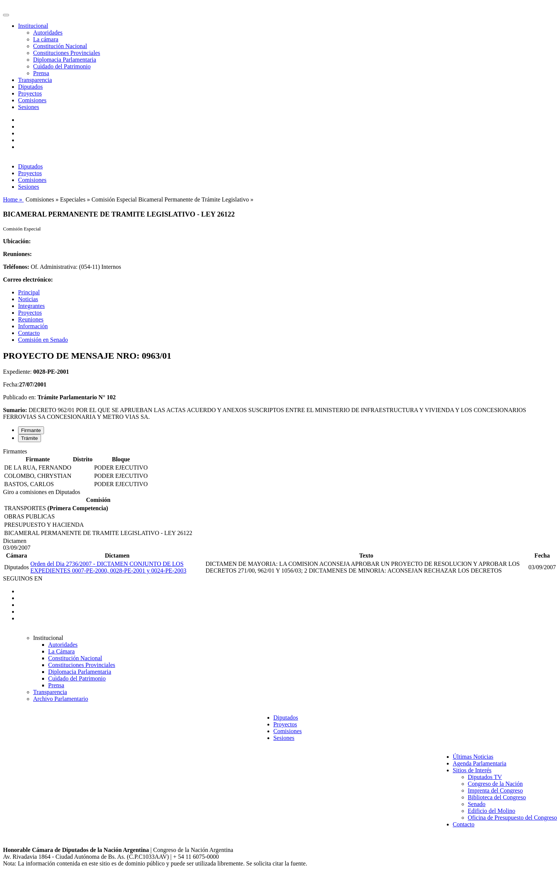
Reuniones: (17, 254)
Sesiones (28, 107)
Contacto (29, 333)
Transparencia (35, 80)
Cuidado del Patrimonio (62, 66)
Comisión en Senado (43, 339)
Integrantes (31, 306)
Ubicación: (17, 241)
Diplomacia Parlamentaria (64, 59)
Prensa (41, 73)
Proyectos (30, 93)
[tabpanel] (280, 468)
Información (33, 326)
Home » (13, 199)
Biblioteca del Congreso (497, 797)
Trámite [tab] (29, 438)
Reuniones (31, 319)
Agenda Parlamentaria (480, 763)
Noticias (28, 299)
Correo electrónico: (28, 279)
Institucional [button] (33, 26)
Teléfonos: (16, 267)
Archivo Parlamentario (60, 699)
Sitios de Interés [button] (472, 770)
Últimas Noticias (473, 756)
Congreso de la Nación (495, 784)
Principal (29, 292)
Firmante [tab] (31, 430)
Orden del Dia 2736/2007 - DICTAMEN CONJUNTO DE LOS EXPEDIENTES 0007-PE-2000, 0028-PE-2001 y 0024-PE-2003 (108, 567)
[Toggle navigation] (6, 15)
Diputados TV (485, 777)
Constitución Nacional (60, 46)
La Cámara (61, 651)
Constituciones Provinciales (66, 53)
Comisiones (32, 100)
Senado (477, 804)
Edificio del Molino (491, 811)
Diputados (30, 86)
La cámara (45, 39)
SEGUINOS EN (22, 578)
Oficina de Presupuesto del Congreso (512, 817)
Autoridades (47, 32)
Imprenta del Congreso (495, 790)
